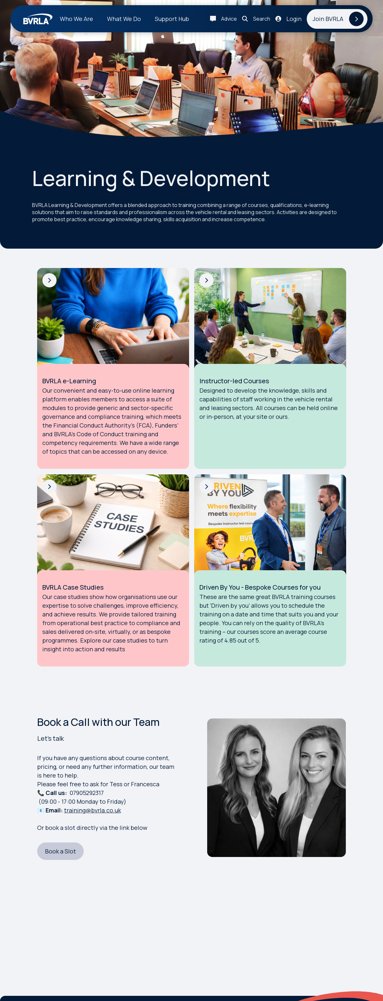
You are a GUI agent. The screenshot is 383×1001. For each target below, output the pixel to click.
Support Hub (172, 19)
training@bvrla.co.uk (92, 810)
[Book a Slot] (60, 851)
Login (294, 19)
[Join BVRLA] (337, 19)
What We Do (124, 19)
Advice (229, 18)
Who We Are (76, 19)
